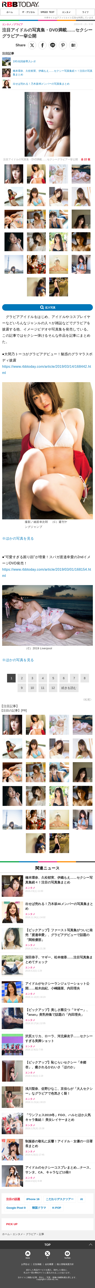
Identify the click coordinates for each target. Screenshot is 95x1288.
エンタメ (66, 12)
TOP (48, 1244)
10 (32, 688)
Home (27, 1258)
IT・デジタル (28, 12)
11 (43, 688)
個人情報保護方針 (65, 1264)
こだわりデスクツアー (60, 1199)
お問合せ (25, 1264)
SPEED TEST (47, 12)
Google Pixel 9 (16, 1207)
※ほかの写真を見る (18, 538)
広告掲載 (37, 1264)
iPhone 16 (32, 1199)
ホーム (9, 12)
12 (53, 688)
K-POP (56, 1207)
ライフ (85, 12)
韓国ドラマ (39, 1207)
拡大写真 (50, 307)
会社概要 (49, 1264)
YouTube (67, 1258)
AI (81, 1199)
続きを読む (68, 688)
